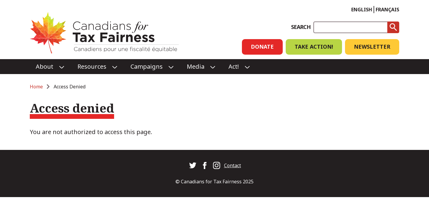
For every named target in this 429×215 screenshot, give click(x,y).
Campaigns (146, 66)
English (361, 9)
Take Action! (314, 46)
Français (387, 9)
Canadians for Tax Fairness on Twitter (192, 165)
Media (195, 66)
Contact (232, 165)
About (44, 66)
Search (300, 26)
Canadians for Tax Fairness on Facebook (204, 165)
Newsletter (372, 46)
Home (36, 86)
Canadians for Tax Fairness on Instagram (216, 165)
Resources (91, 66)
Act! (234, 66)
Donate (262, 46)
